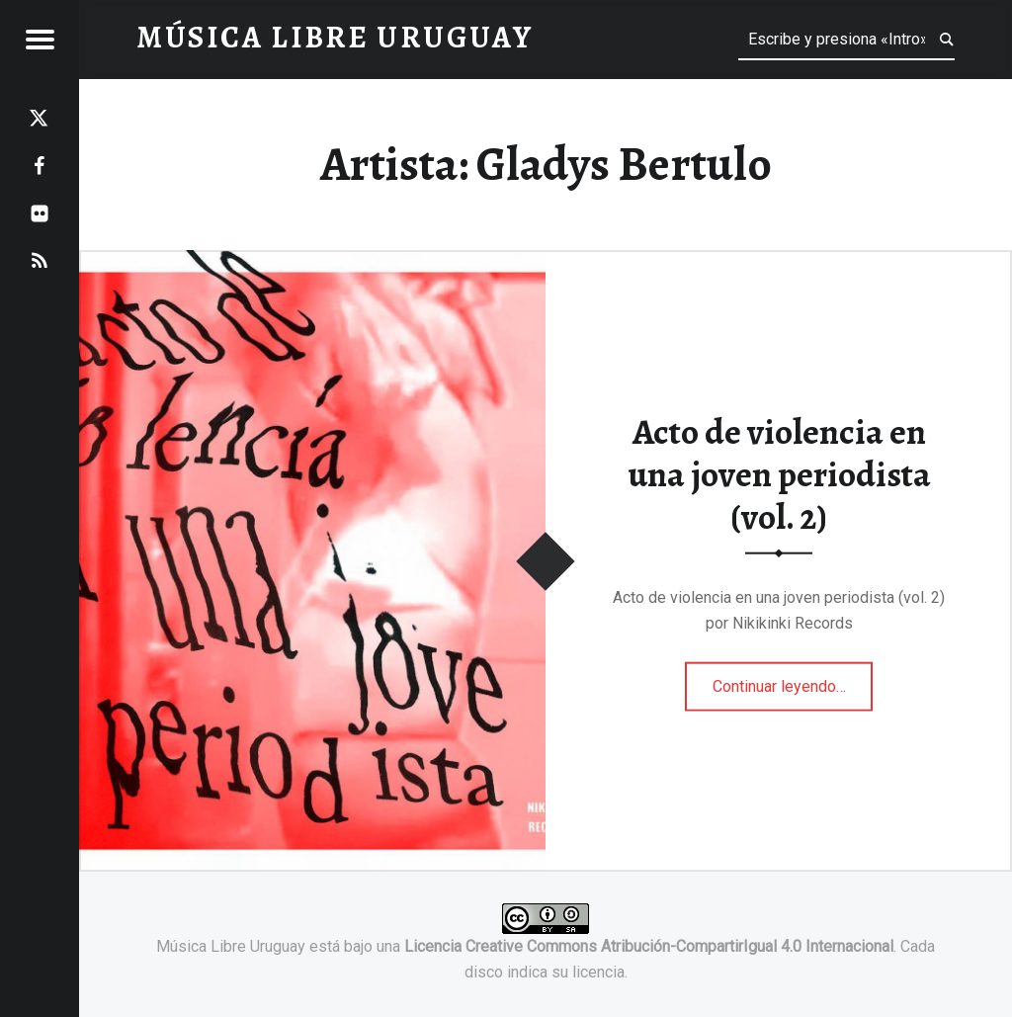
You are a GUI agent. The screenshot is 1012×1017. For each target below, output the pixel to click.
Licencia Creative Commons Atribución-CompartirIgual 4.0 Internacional (648, 946)
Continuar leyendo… (793, 679)
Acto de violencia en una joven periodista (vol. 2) (779, 474)
